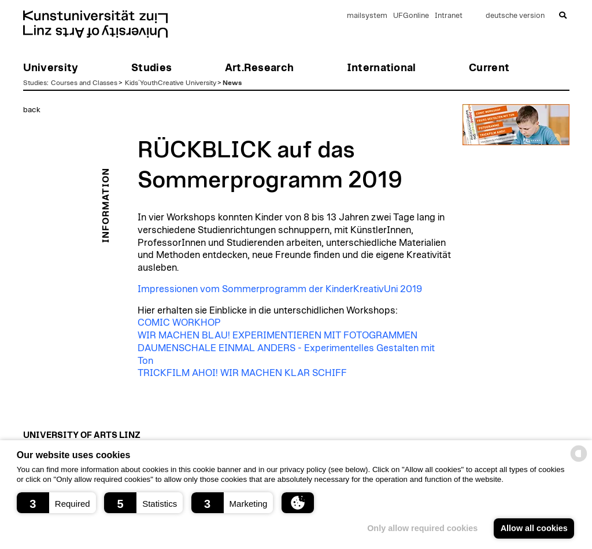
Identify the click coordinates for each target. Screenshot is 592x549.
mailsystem (367, 16)
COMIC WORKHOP (179, 322)
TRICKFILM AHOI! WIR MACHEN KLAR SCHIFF (242, 373)
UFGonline (411, 16)
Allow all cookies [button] (534, 528)
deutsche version (515, 16)
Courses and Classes (84, 82)
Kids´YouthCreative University (170, 82)
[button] (56, 502)
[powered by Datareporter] (578, 461)
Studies (35, 82)
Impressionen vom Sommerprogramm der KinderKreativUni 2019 (280, 289)
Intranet (448, 16)
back (31, 110)
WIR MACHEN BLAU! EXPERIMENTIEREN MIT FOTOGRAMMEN (277, 335)
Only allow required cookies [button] (422, 528)
